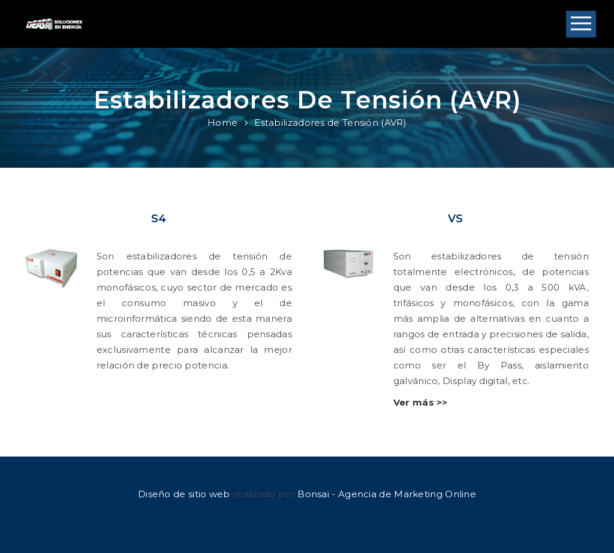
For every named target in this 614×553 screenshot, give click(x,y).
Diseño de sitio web (184, 494)
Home (222, 122)
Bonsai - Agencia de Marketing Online (386, 494)
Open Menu (581, 24)
